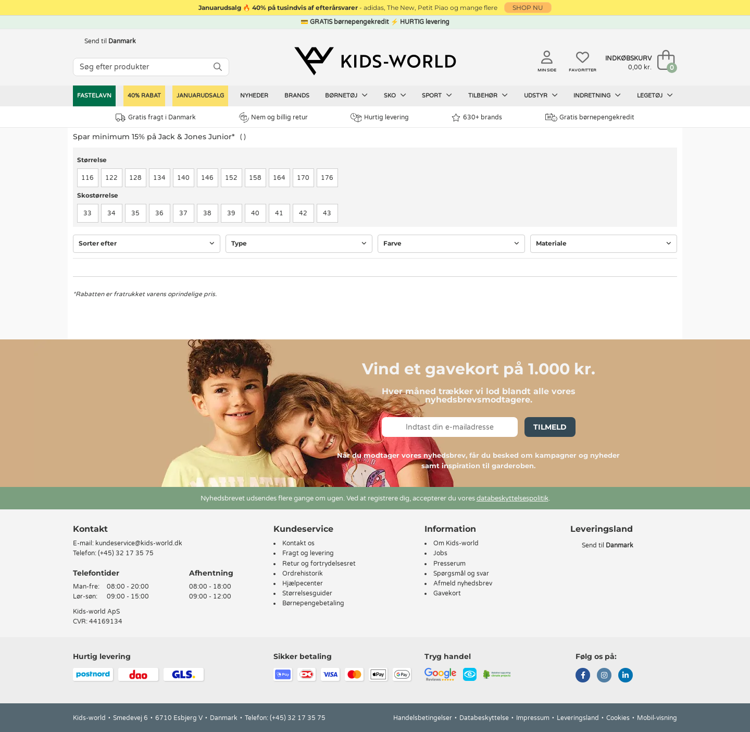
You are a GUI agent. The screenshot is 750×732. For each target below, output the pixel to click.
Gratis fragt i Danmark (156, 117)
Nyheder (254, 95)
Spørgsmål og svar (461, 573)
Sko (395, 95)
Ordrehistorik (302, 573)
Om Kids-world (456, 543)
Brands (296, 95)
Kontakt (90, 529)
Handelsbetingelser (422, 718)
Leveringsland (578, 718)
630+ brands (477, 117)
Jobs (440, 553)
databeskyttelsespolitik (512, 498)
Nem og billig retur (273, 117)
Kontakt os (298, 543)
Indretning (597, 95)
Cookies (618, 718)
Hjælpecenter (302, 583)
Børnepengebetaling (313, 603)
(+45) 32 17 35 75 (126, 553)
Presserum (449, 563)
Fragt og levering (308, 553)
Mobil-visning (657, 718)
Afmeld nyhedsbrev (462, 583)
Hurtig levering (380, 117)
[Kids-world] (375, 61)
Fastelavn (94, 95)
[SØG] (218, 67)
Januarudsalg (200, 95)
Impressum (532, 718)
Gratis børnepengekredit (589, 117)
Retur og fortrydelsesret (319, 563)
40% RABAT (144, 95)
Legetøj (655, 95)
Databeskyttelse (484, 718)
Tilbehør (488, 95)
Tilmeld (550, 427)
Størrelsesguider (307, 593)
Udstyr (541, 95)
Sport (437, 95)
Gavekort (447, 593)
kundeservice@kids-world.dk (138, 543)
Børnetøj (346, 95)
